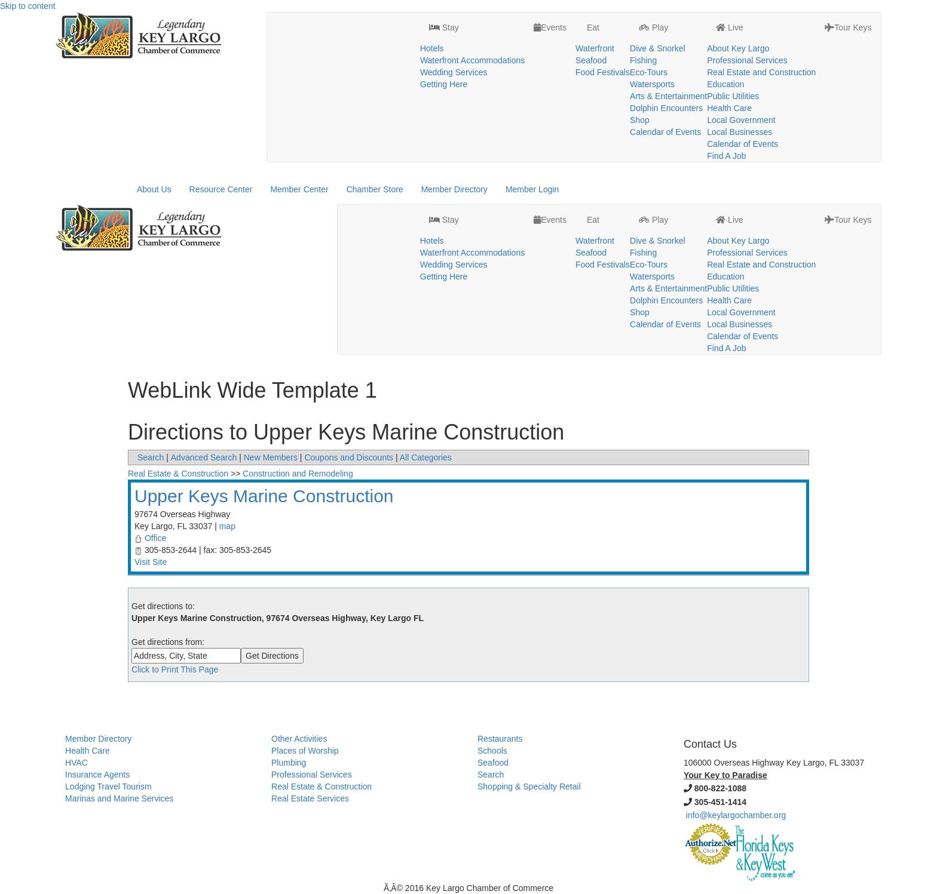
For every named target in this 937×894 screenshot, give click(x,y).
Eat (591, 27)
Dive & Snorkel (657, 48)
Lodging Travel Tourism (108, 786)
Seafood (591, 60)
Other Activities (299, 739)
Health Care (729, 108)
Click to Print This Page (174, 669)
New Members (271, 457)
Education (725, 84)
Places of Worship (305, 750)
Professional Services (747, 60)
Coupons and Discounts (348, 457)
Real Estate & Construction (178, 473)
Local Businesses (739, 132)
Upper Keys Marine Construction (264, 496)
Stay (444, 27)
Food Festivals (602, 72)
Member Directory (454, 189)
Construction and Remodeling (298, 473)
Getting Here (443, 84)
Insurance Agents (97, 774)
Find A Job (726, 156)
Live (729, 27)
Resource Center (221, 189)
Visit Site (150, 562)
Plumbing (288, 762)
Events (550, 27)
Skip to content (28, 6)
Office (155, 538)
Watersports (652, 84)
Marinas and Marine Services (119, 798)
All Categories (426, 457)
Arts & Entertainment (668, 96)
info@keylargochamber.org (736, 815)
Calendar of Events (665, 132)
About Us (154, 189)
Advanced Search (204, 457)
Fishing (643, 60)
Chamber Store (375, 189)
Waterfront (594, 48)
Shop (640, 120)
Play (653, 27)
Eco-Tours (648, 72)
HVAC (76, 762)
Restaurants (499, 739)
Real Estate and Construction (761, 72)
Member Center (299, 189)
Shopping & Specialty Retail (529, 786)
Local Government (741, 120)
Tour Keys (848, 27)
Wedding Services (454, 72)
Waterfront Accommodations (472, 60)
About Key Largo (738, 48)
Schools (492, 750)
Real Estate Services (310, 798)
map (227, 526)
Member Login (532, 189)
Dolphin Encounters (666, 108)
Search (150, 457)
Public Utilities (733, 96)
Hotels (432, 48)
